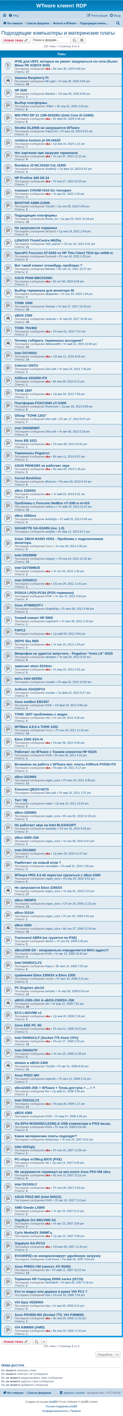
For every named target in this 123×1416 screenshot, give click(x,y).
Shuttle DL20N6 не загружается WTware (47, 128)
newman (50, 318)
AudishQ (50, 168)
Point (48, 1127)
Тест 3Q (21, 800)
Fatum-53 (51, 131)
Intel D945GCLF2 (28, 963)
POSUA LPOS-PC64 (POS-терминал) (44, 593)
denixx (49, 941)
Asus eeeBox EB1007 (32, 702)
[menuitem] (13, 16)
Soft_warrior (52, 243)
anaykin (50, 531)
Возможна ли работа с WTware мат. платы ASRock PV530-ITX (65, 764)
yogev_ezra (52, 780)
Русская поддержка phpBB (61, 1406)
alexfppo (50, 656)
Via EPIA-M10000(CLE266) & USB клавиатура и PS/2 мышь (63, 1123)
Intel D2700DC (26, 353)
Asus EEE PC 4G (28, 1025)
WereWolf (51, 1282)
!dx (47, 1162)
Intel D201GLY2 (27, 1100)
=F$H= (49, 106)
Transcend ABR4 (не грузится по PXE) (46, 938)
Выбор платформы (31, 103)
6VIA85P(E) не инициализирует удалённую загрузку (58, 1256)
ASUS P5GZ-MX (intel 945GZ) (38, 1197)
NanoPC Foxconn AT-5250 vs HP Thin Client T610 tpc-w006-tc (64, 253)
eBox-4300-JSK (27, 837)
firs (47, 1091)
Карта (49, 966)
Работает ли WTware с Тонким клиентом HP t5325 (56, 752)
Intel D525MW (26, 555)
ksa (47, 1295)
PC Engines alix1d (29, 988)
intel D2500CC (26, 580)
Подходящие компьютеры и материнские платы (58, 33)
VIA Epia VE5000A (29, 1302)
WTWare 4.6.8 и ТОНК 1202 (36, 727)
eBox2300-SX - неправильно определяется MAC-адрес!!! (62, 950)
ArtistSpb (51, 519)
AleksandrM (52, 343)
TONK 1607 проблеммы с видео (41, 714)
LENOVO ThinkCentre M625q (38, 240)
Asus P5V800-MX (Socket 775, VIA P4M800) (49, 1315)
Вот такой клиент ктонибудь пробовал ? (48, 265)
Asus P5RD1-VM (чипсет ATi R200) (43, 1266)
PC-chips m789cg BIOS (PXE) (38, 1159)
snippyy (50, 558)
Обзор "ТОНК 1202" (31, 415)
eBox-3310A (24, 913)
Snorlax (50, 306)
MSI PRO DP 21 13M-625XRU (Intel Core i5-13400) (54, 115)
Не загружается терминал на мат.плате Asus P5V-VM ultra (62, 1172)
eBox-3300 (23, 925)
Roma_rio (51, 218)
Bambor (50, 93)
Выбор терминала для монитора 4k (44, 290)
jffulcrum (50, 481)
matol (48, 803)
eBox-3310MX (26, 777)
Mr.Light (50, 81)
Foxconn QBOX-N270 (32, 789)
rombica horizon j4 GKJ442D (38, 140)
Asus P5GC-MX (27, 1075)
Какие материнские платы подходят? (46, 1136)
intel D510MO (25, 850)
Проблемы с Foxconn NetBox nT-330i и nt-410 (52, 503)
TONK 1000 (24, 303)
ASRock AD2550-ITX (31, 378)
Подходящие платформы (36, 215)
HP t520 (21, 90)
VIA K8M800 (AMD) (30, 1327)
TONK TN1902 (26, 328)
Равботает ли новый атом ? (38, 863)
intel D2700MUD (27, 568)
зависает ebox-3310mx (33, 666)
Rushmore (51, 406)
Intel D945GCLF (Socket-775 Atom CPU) (46, 1038)
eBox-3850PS (25, 900)
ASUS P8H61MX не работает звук (42, 465)
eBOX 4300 (23, 1113)
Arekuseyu (52, 1139)
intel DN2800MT (27, 428)
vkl (47, 1003)
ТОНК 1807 (23, 390)
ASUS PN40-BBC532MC (34, 278)
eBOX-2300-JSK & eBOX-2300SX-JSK (45, 1000)
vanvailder (51, 866)
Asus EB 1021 (26, 440)
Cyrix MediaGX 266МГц (33, 1232)
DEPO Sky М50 (27, 641)
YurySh (49, 206)
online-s (50, 506)
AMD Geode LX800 (30, 1207)
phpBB (53, 1401)
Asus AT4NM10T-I (29, 605)
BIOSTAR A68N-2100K (32, 203)
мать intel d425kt (28, 678)
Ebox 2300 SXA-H (29, 739)
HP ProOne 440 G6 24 (32, 178)
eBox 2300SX (25, 491)
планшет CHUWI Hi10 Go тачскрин (43, 190)
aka (47, 68)
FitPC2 (20, 630)
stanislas (50, 828)
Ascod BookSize (28, 478)
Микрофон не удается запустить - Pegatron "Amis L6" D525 (64, 653)
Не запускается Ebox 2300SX (38, 888)
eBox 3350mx (25, 516)
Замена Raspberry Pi (32, 78)
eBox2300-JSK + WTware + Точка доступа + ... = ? (55, 1088)
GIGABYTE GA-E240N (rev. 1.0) (39, 528)
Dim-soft (50, 368)
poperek (50, 1078)
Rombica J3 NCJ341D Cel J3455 (40, 165)
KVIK (48, 596)
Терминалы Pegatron (32, 453)
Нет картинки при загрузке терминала (46, 153)
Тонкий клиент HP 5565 (34, 618)
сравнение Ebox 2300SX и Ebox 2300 (45, 975)
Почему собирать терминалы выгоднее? (49, 340)
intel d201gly (25, 1147)
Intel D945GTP (26, 1050)
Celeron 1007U (26, 365)
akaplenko (51, 293)
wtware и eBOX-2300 (31, 1063)
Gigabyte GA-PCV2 (30, 1243)
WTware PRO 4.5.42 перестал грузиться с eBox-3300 (57, 875)
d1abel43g (51, 608)
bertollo (50, 991)
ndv (47, 717)
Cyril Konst (52, 1259)
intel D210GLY (26, 1184)
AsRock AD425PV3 (30, 689)
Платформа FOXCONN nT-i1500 (40, 403)
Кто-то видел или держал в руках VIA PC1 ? (51, 1291)
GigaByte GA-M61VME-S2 (35, 1220)
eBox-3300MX (26, 812)
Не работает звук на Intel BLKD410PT (45, 825)
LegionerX (51, 621)
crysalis (50, 681)
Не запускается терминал (36, 228)
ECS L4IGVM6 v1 (28, 1013)
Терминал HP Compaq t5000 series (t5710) (49, 1279)
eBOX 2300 (23, 315)
